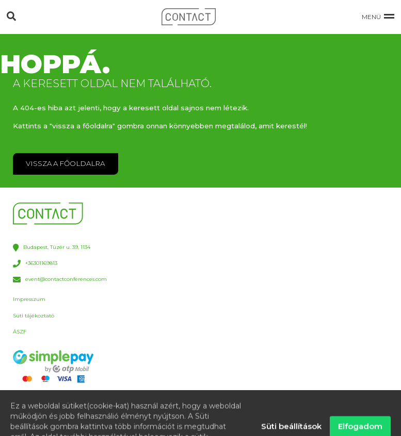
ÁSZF (19, 331)
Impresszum (29, 299)
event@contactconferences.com (59, 279)
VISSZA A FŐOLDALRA (65, 163)
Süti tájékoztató (33, 315)
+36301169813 (35, 263)
